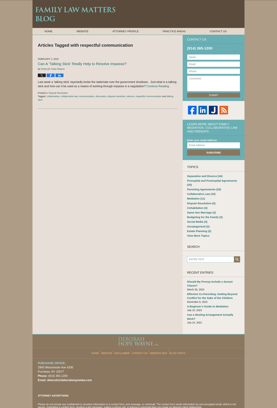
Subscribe (213, 152)
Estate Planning (198, 223)
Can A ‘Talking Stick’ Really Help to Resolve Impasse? (82, 64)
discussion (101, 96)
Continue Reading (157, 86)
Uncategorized (197, 219)
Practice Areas (174, 31)
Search (237, 251)
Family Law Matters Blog (75, 14)
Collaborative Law (200, 188)
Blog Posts (175, 334)
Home (48, 31)
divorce (130, 96)
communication (86, 96)
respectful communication (149, 96)
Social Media (196, 214)
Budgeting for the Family (203, 210)
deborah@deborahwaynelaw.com (68, 362)
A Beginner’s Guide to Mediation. (206, 293)
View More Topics (197, 228)
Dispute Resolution (58, 93)
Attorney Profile (126, 31)
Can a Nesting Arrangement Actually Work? (212, 301)
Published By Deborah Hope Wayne (221, 14)
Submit (213, 95)
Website (82, 31)
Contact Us (218, 31)
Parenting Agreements (203, 184)
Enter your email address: (202, 140)
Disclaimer (124, 334)
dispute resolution (117, 96)
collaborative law (69, 96)
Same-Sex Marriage (200, 206)
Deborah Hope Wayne (79, 396)
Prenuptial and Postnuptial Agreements (212, 180)
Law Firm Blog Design (222, 397)
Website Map (158, 334)
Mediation (195, 193)
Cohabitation (196, 202)
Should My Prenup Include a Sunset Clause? (213, 273)
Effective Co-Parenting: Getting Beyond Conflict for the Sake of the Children (210, 283)
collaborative (53, 96)
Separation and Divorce (203, 176)
